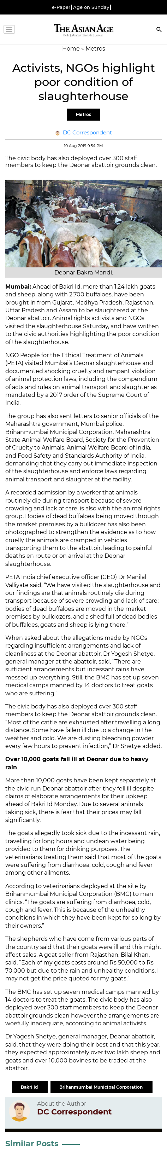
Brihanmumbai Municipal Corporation (101, 1087)
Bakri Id (30, 1087)
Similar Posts (32, 1143)
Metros (83, 114)
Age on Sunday (91, 7)
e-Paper (61, 7)
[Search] (159, 30)
